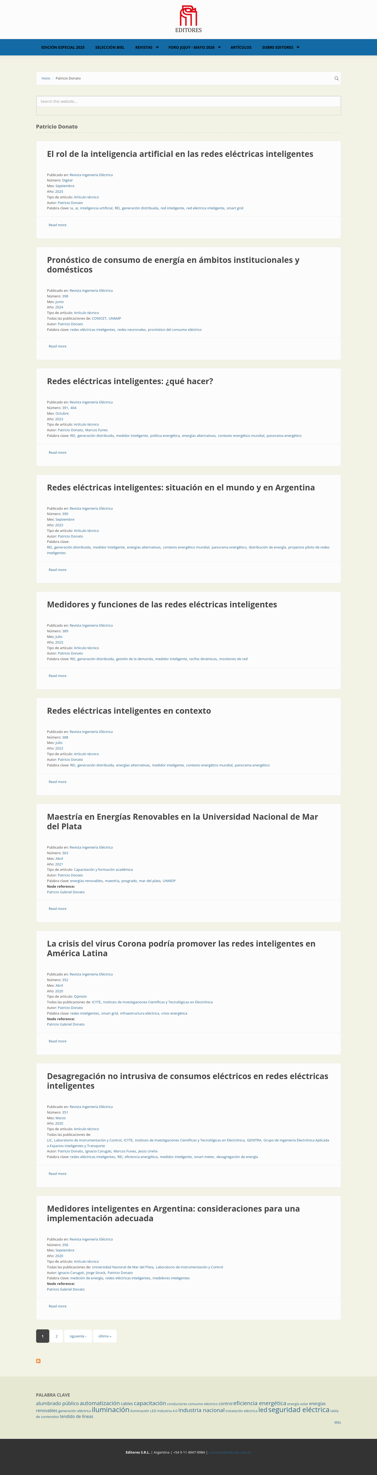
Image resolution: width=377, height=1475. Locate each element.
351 (65, 1112)
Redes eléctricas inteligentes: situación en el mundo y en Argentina (181, 487)
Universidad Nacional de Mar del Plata (122, 1267)
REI (117, 208)
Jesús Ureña (148, 1151)
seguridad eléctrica (299, 1409)
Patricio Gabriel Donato (66, 892)
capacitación (150, 1403)
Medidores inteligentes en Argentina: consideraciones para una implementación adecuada (173, 1213)
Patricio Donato (70, 202)
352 (65, 979)
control (226, 1403)
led (262, 1409)
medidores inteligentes (171, 1278)
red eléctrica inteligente (205, 208)
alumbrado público (57, 1403)
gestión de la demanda (134, 658)
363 (65, 852)
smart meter (204, 1156)
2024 (59, 307)
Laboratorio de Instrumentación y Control (87, 1140)
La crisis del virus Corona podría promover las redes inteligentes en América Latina (181, 948)
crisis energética (174, 1013)
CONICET (99, 318)
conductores (177, 1403)
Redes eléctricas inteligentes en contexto (129, 710)
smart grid (235, 208)
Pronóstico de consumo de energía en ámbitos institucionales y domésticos (173, 264)
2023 (59, 419)
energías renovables (86, 880)
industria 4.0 (167, 1410)
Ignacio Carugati (98, 1151)
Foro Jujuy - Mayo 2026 (192, 47)
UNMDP (169, 880)
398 (65, 296)
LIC (49, 1140)
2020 (59, 991)
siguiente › (78, 1336)
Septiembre (64, 185)
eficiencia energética (141, 1156)
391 (65, 407)
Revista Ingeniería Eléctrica (91, 174)
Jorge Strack (95, 1272)
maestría (112, 880)
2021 (59, 864)
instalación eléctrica (241, 1410)
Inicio (46, 78)
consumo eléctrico (203, 1403)
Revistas (144, 47)
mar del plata (150, 880)
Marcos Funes (96, 430)
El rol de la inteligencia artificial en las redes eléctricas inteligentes (180, 153)
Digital (67, 180)
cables (127, 1403)
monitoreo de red (233, 658)
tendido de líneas (76, 1416)
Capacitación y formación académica (103, 869)
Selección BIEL (110, 47)
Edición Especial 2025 (63, 47)
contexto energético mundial (241, 435)
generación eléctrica (74, 1410)
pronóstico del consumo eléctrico (175, 329)
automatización (100, 1403)
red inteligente (172, 208)
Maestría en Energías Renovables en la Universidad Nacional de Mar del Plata (182, 821)
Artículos (241, 47)
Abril (59, 858)
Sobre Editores (277, 47)
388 (65, 737)
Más (337, 1422)
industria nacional (201, 1410)
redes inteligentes (84, 1013)
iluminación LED (143, 1410)
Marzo (60, 1117)
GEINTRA (254, 1140)
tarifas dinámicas (203, 658)
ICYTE (96, 1002)
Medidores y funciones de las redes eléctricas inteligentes (162, 604)
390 (65, 513)
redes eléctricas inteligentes (92, 329)
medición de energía (86, 1278)
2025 (59, 191)
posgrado (129, 880)
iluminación (111, 1409)
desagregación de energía (237, 1156)
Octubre (62, 413)
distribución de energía (267, 547)
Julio (58, 636)
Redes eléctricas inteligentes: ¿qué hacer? (130, 381)
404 (73, 407)
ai (76, 208)
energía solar (297, 1403)
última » (104, 1336)
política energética (165, 435)
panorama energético (284, 435)
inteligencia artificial (96, 208)
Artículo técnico (86, 197)
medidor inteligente (132, 435)
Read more (57, 224)
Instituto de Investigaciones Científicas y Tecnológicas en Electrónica (158, 1002)
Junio (59, 301)
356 (65, 1244)
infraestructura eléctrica (139, 1013)
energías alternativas (199, 435)
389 (65, 631)
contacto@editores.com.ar (230, 1452)
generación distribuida (140, 208)
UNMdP (115, 318)
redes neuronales (131, 329)
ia (71, 208)
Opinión (80, 996)
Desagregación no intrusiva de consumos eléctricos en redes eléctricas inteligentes (188, 1081)
